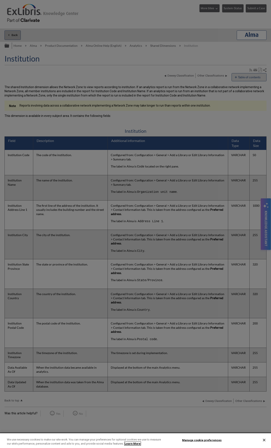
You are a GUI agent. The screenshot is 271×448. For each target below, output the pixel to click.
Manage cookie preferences (202, 440)
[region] (135, 440)
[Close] (264, 440)
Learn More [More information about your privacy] (133, 443)
